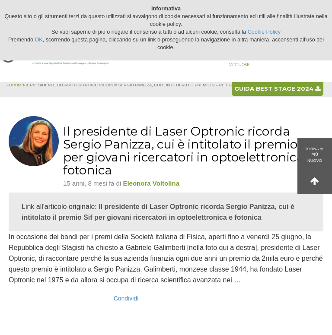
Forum (13, 85)
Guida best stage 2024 (277, 88)
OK (39, 40)
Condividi (126, 298)
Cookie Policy (264, 32)
